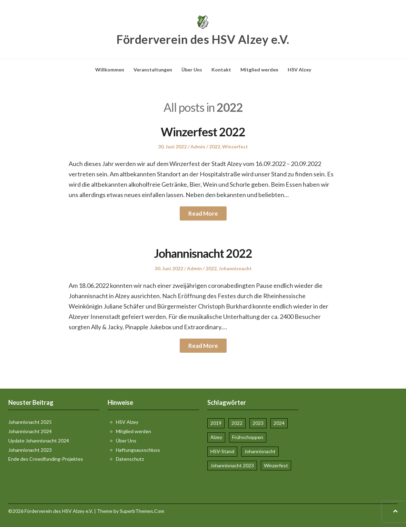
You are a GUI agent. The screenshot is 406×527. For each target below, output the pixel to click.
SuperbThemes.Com (142, 511)
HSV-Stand (222, 451)
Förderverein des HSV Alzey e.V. (203, 39)
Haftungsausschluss (138, 450)
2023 (258, 423)
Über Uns (191, 69)
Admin (197, 146)
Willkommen (109, 69)
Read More (203, 213)
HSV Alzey (299, 69)
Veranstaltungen (152, 69)
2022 (214, 146)
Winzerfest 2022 (203, 132)
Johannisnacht (235, 268)
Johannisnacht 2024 (30, 431)
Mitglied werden (259, 69)
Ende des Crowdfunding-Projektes (45, 459)
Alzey (216, 437)
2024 (279, 423)
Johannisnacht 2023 (30, 450)
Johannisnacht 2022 (203, 253)
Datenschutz (130, 459)
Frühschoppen (247, 437)
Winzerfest (235, 146)
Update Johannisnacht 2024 (38, 440)
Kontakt (221, 69)
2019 (215, 423)
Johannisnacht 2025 (30, 422)
